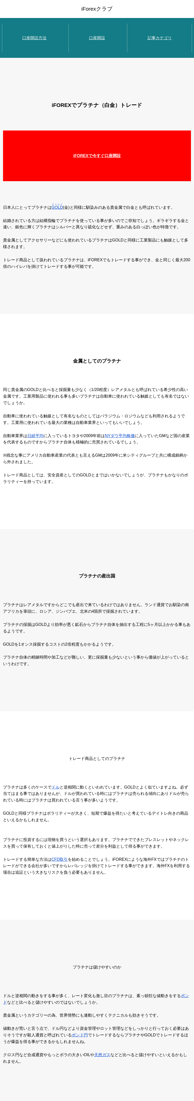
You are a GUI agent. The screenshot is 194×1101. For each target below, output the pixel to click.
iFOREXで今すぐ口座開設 (97, 156)
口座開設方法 (34, 38)
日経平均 (35, 436)
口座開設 (97, 38)
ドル (56, 787)
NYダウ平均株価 (120, 436)
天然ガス (102, 1055)
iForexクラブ (97, 9)
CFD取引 (60, 859)
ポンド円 (80, 1035)
